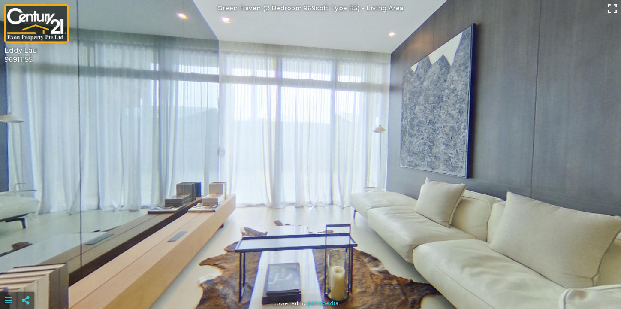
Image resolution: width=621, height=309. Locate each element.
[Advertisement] (310, 279)
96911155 (18, 59)
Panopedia (323, 303)
